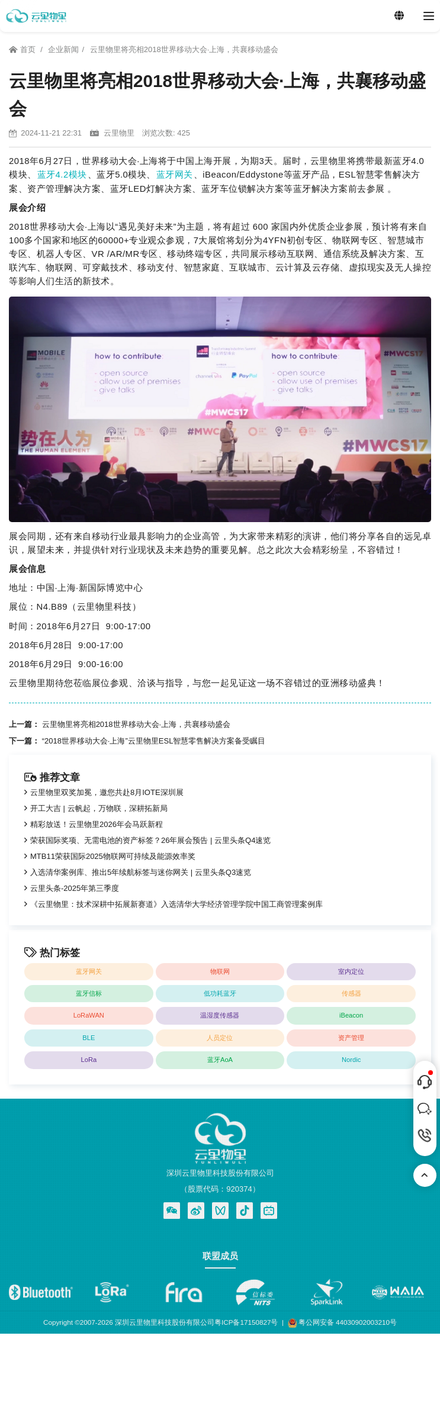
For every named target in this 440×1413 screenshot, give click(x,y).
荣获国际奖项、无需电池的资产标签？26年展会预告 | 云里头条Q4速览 (150, 840)
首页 (23, 49)
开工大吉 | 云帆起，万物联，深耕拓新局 (99, 808)
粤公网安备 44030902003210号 (342, 1323)
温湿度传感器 (219, 1015)
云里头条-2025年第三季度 (74, 888)
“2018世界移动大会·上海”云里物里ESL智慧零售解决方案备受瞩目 (154, 740)
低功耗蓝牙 (220, 993)
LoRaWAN (88, 1015)
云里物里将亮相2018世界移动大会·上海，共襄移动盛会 (184, 49)
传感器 (351, 993)
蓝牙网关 (174, 174)
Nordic (351, 1059)
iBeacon (351, 1015)
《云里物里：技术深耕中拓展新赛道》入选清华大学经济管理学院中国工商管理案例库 (176, 904)
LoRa (89, 1059)
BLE (88, 1037)
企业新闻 (63, 49)
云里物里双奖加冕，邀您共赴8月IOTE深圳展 (107, 792)
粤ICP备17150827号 (246, 1322)
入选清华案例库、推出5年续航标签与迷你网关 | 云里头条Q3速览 (140, 872)
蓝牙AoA (220, 1059)
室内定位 (351, 971)
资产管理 (351, 1037)
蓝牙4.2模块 (62, 174)
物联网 (220, 971)
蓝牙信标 (89, 993)
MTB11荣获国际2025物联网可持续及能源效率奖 (112, 856)
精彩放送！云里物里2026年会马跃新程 (96, 824)
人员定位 (220, 1037)
